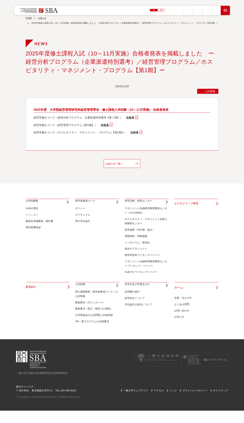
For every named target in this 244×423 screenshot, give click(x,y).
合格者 (130, 117)
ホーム (178, 293)
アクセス (159, 402)
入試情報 (81, 293)
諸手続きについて (135, 310)
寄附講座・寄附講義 (136, 242)
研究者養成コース (87, 204)
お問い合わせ (181, 316)
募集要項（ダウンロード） (90, 314)
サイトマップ (220, 402)
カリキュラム (82, 220)
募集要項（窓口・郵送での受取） (94, 321)
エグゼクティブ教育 (188, 204)
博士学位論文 (82, 227)
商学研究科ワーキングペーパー (142, 261)
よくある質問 (181, 310)
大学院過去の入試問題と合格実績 (94, 327)
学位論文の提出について (138, 316)
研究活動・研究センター (142, 204)
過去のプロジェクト (136, 254)
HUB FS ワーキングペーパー (141, 278)
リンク (173, 402)
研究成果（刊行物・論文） (140, 235)
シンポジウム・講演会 (137, 248)
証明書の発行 (132, 304)
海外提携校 (32, 233)
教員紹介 (32, 293)
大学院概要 (33, 204)
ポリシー (80, 214)
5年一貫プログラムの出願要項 (92, 333)
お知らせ (179, 322)
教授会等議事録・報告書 (39, 227)
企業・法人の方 (183, 304)
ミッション (32, 220)
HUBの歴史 (32, 214)
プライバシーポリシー (194, 402)
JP (154, 10)
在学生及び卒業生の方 (140, 293)
